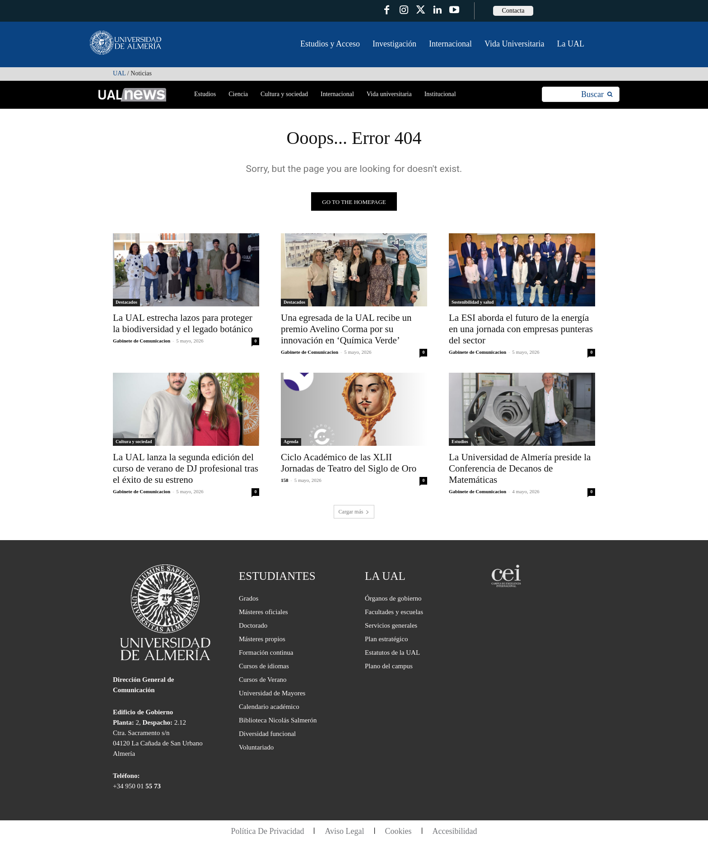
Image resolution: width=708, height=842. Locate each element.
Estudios (460, 441)
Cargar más (354, 512)
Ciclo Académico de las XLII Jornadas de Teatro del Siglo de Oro (348, 463)
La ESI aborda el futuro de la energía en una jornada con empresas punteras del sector (521, 329)
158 (285, 480)
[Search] (596, 94)
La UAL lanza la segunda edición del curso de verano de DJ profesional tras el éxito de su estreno (185, 468)
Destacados (126, 302)
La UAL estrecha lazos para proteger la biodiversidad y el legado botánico (183, 323)
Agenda (291, 441)
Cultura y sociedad (134, 441)
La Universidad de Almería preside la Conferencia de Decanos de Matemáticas (520, 468)
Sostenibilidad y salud (473, 302)
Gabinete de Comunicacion (141, 340)
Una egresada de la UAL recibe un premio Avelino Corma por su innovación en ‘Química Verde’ (346, 329)
